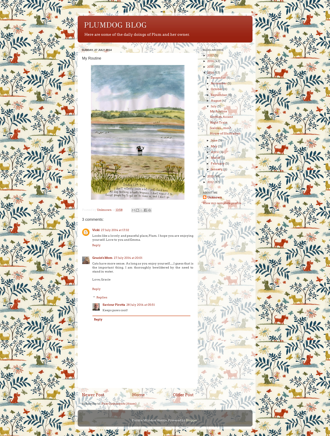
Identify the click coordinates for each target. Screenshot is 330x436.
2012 (210, 182)
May (214, 146)
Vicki (96, 230)
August (216, 100)
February (218, 163)
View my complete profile (222, 203)
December (219, 77)
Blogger (191, 420)
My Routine (218, 111)
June (214, 140)
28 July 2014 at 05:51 (140, 304)
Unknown (214, 197)
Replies (101, 297)
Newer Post (93, 394)
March (216, 157)
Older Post (183, 394)
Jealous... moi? (220, 128)
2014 (211, 72)
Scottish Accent (221, 116)
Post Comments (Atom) (119, 403)
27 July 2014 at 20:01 (128, 257)
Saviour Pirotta (114, 304)
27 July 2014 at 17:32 (115, 230)
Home (138, 394)
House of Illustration (225, 133)
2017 (210, 55)
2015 (210, 66)
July (214, 106)
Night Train (218, 122)
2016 (211, 61)
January (217, 169)
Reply (96, 245)
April (215, 152)
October (217, 89)
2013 (210, 176)
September (219, 95)
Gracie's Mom (102, 257)
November (219, 83)
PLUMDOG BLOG (115, 25)
